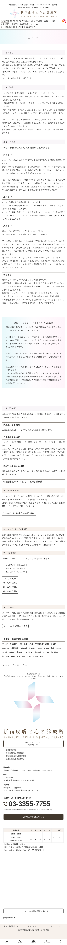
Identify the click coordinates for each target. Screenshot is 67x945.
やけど (12, 652)
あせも (46, 648)
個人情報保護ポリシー (12, 926)
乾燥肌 (53, 644)
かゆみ (58, 648)
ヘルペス (6, 648)
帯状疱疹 (14, 648)
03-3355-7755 (29, 804)
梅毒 (13, 656)
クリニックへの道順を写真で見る (32, 911)
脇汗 (41, 656)
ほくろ (46, 652)
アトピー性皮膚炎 (9, 644)
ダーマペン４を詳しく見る (14, 626)
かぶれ (5, 652)
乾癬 (25, 644)
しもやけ (32, 648)
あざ (18, 656)
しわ (29, 656)
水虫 (40, 648)
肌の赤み (6, 656)
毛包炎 (19, 652)
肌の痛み (54, 652)
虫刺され (38, 652)
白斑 (20, 644)
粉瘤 (47, 644)
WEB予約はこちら (33, 817)
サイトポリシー (33, 926)
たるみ (35, 656)
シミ (24, 656)
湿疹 (52, 648)
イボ (31, 644)
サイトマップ (55, 926)
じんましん (28, 652)
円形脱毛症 (39, 644)
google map (8, 918)
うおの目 (23, 648)
